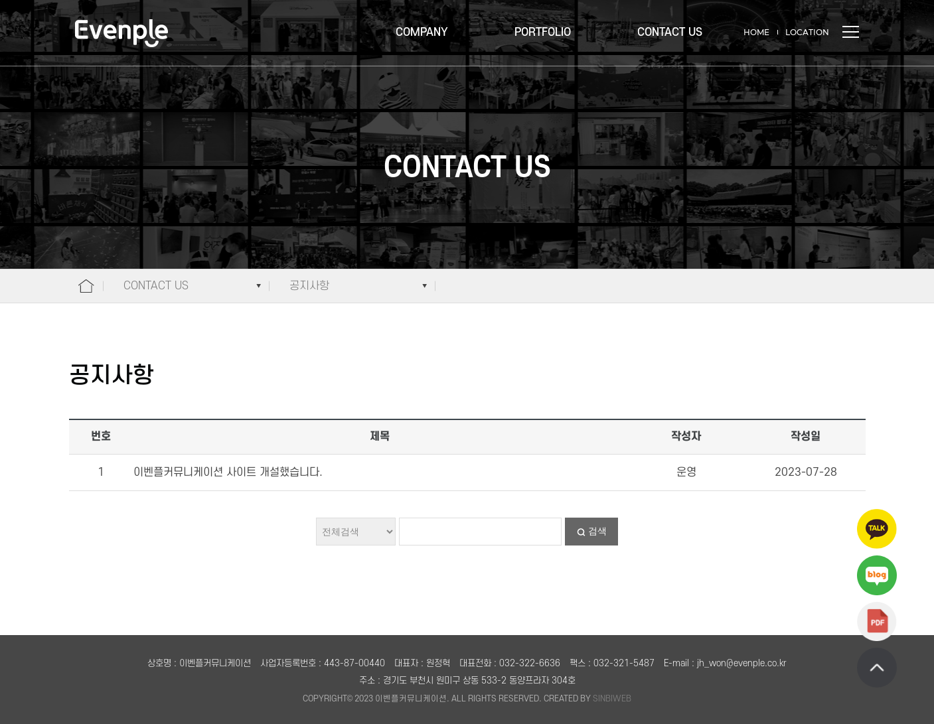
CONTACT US (669, 32)
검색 (597, 531)
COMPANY (422, 32)
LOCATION (807, 32)
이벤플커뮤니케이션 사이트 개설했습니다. (228, 472)
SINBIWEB (612, 698)
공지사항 (309, 286)
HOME (756, 32)
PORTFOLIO (542, 32)
